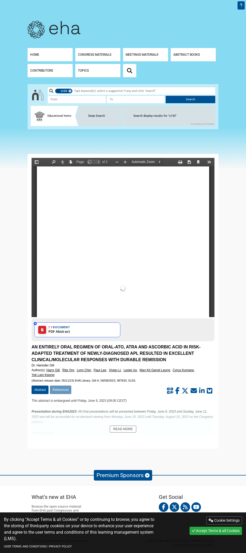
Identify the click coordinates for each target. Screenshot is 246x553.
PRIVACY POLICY (60, 546)
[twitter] (174, 507)
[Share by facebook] (177, 391)
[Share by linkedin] (202, 391)
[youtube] (196, 507)
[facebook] (163, 507)
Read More (123, 429)
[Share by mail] (194, 391)
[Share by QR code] (170, 391)
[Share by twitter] (185, 391)
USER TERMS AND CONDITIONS (25, 546)
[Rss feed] (185, 507)
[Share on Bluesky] (209, 391)
